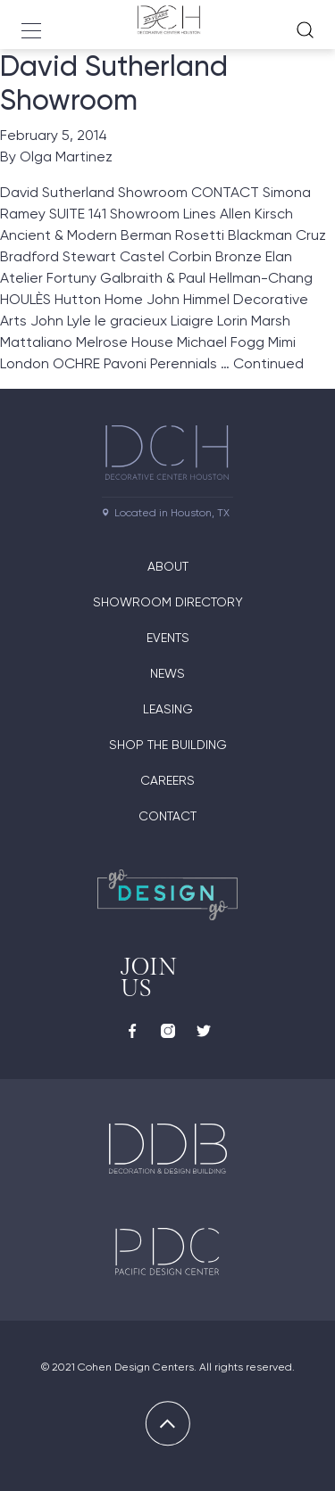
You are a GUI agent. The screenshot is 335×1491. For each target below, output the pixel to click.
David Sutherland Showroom (114, 83)
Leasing (168, 709)
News (167, 673)
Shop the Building (168, 744)
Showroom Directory (168, 602)
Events (168, 637)
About (167, 566)
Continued (268, 363)
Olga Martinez (66, 156)
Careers (167, 780)
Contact (167, 816)
